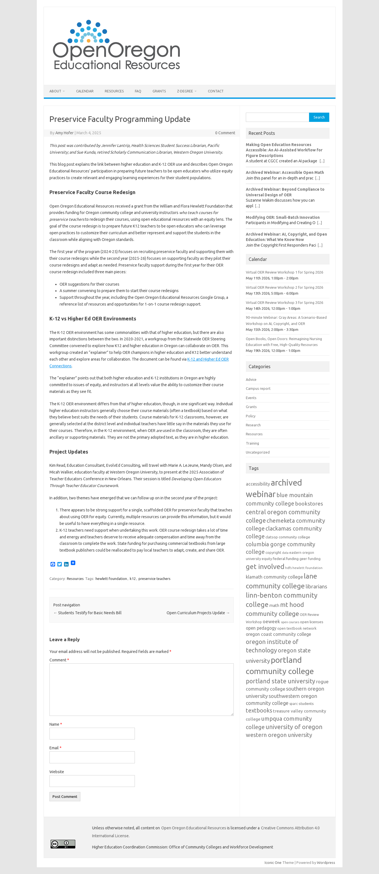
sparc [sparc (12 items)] (293, 703)
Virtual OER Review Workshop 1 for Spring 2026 (284, 272)
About (55, 91)
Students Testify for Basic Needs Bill (87, 613)
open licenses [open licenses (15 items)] (311, 622)
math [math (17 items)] (274, 605)
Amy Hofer (64, 133)
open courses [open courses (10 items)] (290, 622)
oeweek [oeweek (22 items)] (271, 621)
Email (55, 748)
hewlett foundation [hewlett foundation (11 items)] (307, 568)
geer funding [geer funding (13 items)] (310, 559)
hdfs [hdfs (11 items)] (288, 568)
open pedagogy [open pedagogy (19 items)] (261, 628)
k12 (133, 579)
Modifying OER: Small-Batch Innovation (283, 217)
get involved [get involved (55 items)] (265, 566)
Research (253, 425)
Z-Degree (185, 91)
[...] (321, 161)
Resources (114, 91)
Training (252, 443)
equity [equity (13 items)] (267, 559)
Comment (59, 660)
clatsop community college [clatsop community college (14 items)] (287, 537)
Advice (251, 379)
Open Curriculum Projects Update (198, 613)
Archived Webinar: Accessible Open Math (285, 172)
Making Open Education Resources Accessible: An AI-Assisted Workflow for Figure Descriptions (284, 150)
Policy (250, 416)
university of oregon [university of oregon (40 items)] (294, 726)
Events (251, 398)
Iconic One (273, 862)
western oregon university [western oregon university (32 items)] (279, 735)
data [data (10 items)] (285, 552)
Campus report (258, 388)
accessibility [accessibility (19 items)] (258, 483)
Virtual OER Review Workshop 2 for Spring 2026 (284, 287)
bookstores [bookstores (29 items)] (309, 503)
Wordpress (326, 862)
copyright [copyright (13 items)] (273, 552)
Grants (159, 91)
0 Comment (225, 133)
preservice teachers (155, 579)
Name (55, 724)
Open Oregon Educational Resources (193, 828)
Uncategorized (258, 452)
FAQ (138, 91)
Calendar (85, 91)
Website (56, 772)
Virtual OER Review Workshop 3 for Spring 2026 (284, 302)
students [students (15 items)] (306, 703)
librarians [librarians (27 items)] (316, 587)
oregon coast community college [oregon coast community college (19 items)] (278, 634)
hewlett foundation (111, 579)
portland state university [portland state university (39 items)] (280, 681)
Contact (216, 91)
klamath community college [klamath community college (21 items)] (274, 576)
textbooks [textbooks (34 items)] (259, 710)
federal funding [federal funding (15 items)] (286, 558)
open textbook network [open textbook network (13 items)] (297, 628)
